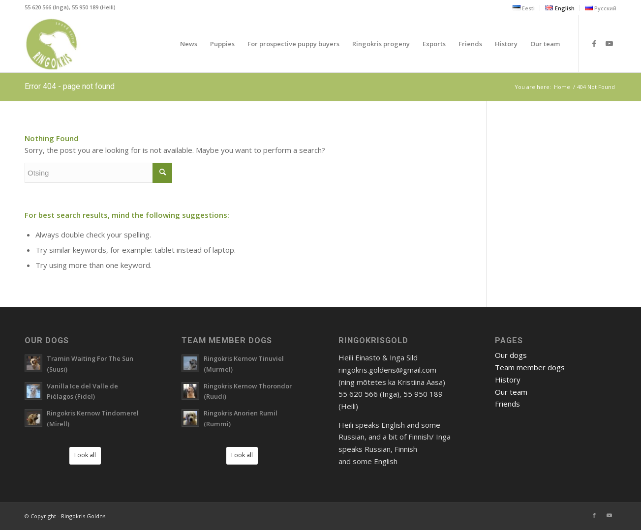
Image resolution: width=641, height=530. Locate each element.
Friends (507, 404)
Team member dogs (530, 367)
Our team (511, 392)
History (507, 379)
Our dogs (511, 355)
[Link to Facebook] (594, 43)
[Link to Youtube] (609, 43)
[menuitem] (524, 8)
